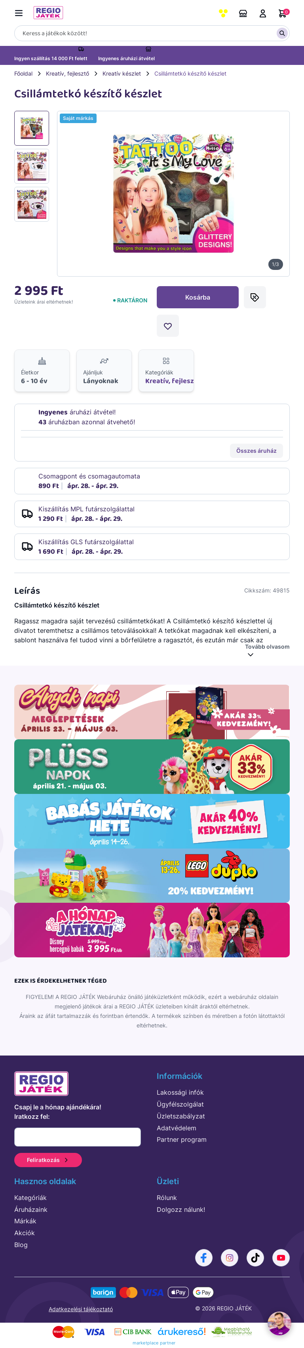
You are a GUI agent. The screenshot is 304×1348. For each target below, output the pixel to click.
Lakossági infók (180, 1092)
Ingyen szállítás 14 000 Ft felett (50, 58)
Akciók (24, 1233)
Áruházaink (243, 13)
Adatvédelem (176, 1128)
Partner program (182, 1139)
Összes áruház (256, 450)
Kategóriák (30, 1198)
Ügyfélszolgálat (180, 1104)
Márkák (25, 1221)
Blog (21, 1245)
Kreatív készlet (122, 73)
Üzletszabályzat (181, 1116)
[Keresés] (152, 33)
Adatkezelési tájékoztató (81, 1309)
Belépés (263, 13)
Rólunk (167, 1198)
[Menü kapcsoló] (20, 11)
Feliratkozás (48, 1159)
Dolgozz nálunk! (181, 1209)
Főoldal (23, 73)
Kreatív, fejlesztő (67, 73)
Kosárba (197, 297)
